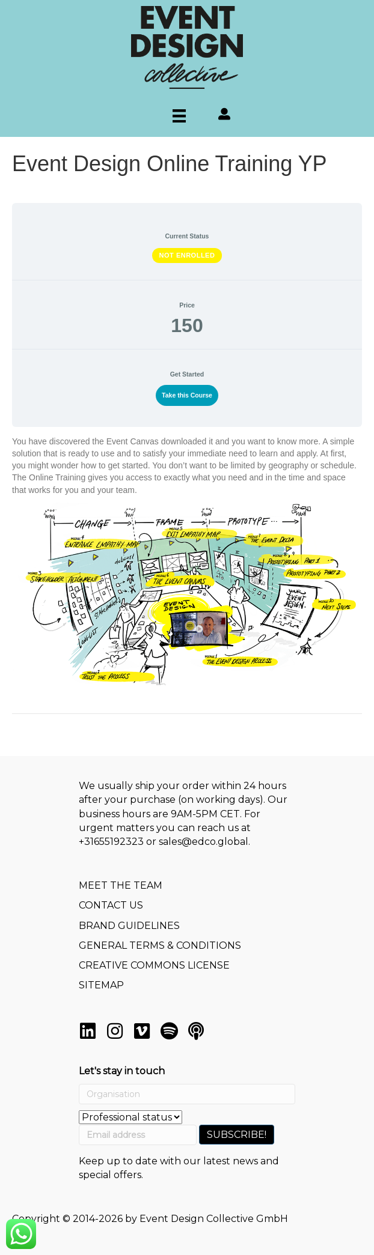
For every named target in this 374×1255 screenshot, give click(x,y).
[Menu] (179, 116)
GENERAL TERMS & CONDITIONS (160, 945)
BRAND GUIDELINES (129, 925)
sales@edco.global (203, 841)
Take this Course (187, 395)
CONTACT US (111, 905)
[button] (88, 1031)
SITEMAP (101, 985)
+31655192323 (111, 841)
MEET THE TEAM (120, 885)
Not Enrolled (187, 255)
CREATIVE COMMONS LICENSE (154, 965)
